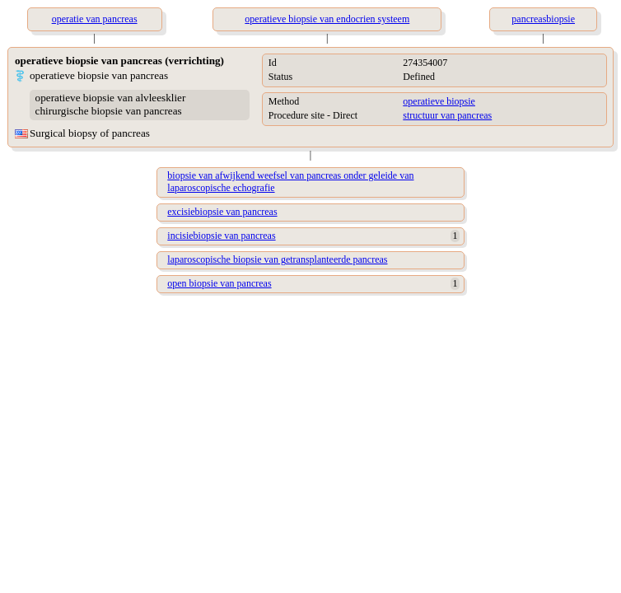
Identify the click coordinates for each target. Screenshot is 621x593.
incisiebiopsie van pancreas (221, 235)
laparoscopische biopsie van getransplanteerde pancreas (277, 259)
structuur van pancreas (447, 115)
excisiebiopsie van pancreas (222, 211)
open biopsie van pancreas (219, 283)
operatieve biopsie (439, 101)
